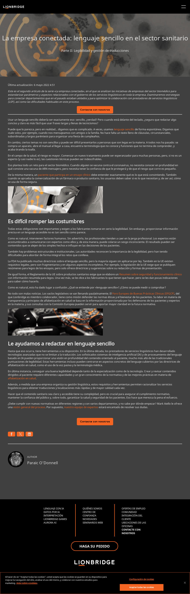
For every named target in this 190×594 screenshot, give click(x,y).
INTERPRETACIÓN (53, 515)
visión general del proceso (29, 407)
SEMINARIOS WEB (93, 522)
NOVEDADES (90, 519)
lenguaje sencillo (124, 129)
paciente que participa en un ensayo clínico (64, 175)
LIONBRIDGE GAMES (55, 519)
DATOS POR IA (52, 512)
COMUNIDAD (129, 512)
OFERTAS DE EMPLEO (133, 508)
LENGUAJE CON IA (54, 508)
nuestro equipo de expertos (81, 407)
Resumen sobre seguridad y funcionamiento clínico (150, 274)
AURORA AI (50, 522)
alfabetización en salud (22, 378)
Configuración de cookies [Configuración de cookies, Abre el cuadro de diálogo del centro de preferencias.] (141, 579)
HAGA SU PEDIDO (94, 546)
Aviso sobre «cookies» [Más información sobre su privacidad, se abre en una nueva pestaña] (26, 583)
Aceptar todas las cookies (141, 587)
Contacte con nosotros (95, 110)
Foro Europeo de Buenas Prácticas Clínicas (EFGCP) (143, 293)
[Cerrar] (184, 582)
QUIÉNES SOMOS (92, 508)
